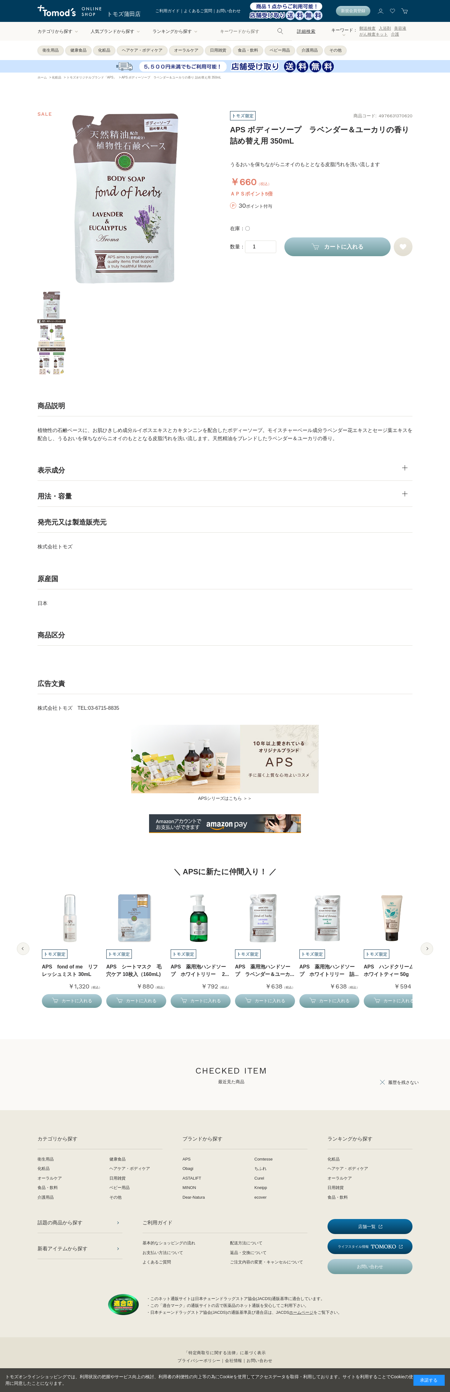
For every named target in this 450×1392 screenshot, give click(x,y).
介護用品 (310, 50)
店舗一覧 (367, 1226)
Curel (259, 1178)
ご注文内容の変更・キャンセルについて (266, 1262)
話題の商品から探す (60, 1222)
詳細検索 (306, 31)
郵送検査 (367, 28)
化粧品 (104, 50)
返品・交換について (248, 1252)
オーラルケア (186, 50)
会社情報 (233, 1360)
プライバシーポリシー (199, 1360)
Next (427, 948)
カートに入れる (343, 247)
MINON (189, 1187)
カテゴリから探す (58, 31)
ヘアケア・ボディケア (142, 50)
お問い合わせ (228, 10)
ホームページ (301, 1312)
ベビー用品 (280, 50)
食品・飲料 (248, 50)
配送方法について (246, 1243)
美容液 (400, 28)
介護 (395, 34)
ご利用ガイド (167, 10)
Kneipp (260, 1187)
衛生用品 (50, 50)
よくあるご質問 (198, 10)
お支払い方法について (162, 1252)
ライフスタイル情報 (367, 1247)
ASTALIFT (191, 1178)
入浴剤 (385, 28)
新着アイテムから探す (63, 1248)
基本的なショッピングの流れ (168, 1243)
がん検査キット (373, 34)
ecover (260, 1197)
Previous (23, 948)
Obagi (187, 1168)
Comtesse (263, 1159)
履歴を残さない (403, 1082)
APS (186, 1159)
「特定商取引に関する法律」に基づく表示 (225, 1352)
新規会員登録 (353, 10)
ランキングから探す (175, 31)
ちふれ (260, 1168)
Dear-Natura (193, 1197)
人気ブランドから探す (115, 31)
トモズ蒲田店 (124, 14)
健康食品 (78, 50)
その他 (335, 50)
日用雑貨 (218, 50)
